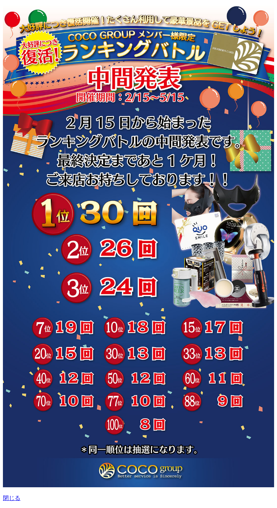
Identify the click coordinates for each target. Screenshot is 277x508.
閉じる (11, 498)
